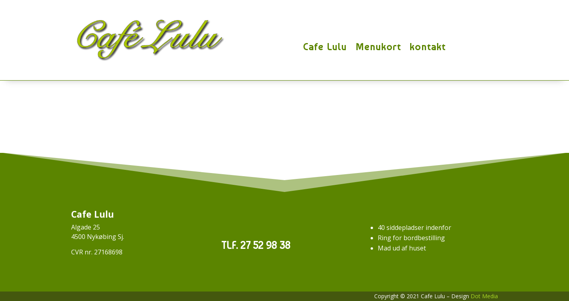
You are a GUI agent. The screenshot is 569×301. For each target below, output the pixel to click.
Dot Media (484, 296)
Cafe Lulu (325, 47)
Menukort (378, 47)
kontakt (428, 47)
